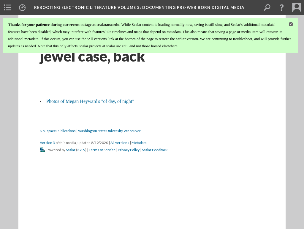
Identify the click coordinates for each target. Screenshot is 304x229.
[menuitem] (7, 7)
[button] (281, 7)
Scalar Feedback (154, 150)
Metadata (139, 142)
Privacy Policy (129, 150)
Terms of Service (102, 150)
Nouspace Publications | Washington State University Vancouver (90, 130)
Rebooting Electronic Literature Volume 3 (139, 7)
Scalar (70, 150)
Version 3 (47, 142)
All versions (119, 142)
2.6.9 (81, 150)
